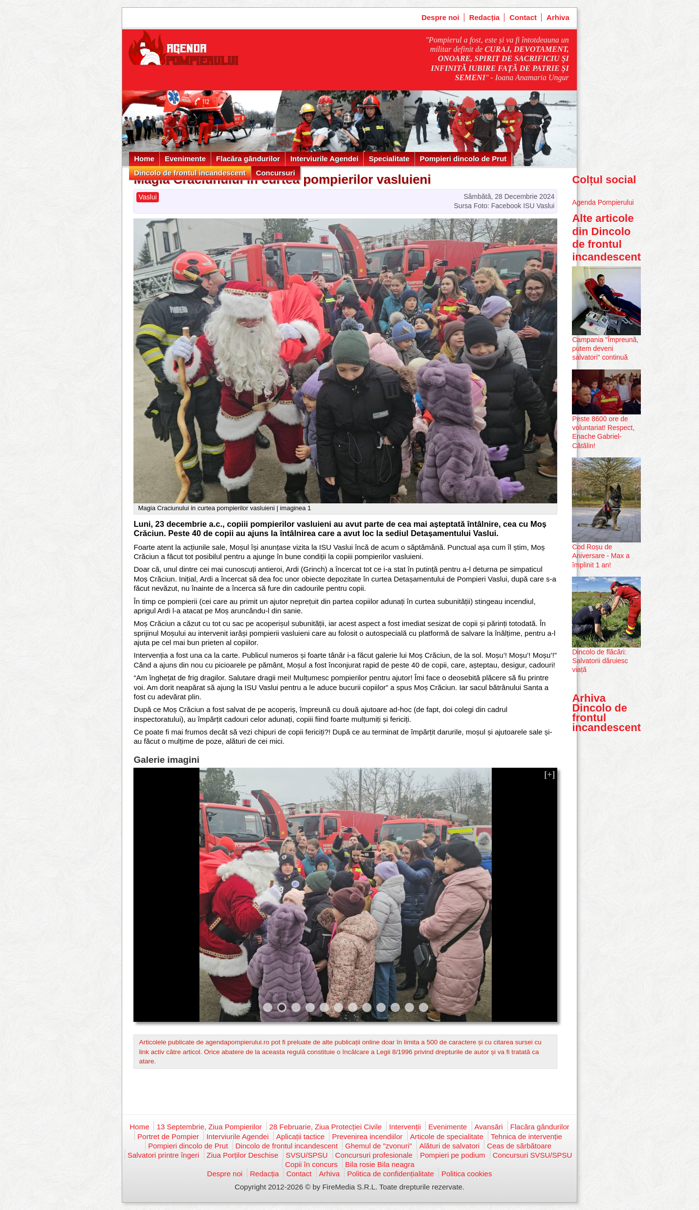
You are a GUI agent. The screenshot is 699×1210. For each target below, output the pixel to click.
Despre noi (440, 17)
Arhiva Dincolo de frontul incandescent (606, 713)
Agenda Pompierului (602, 202)
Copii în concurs (311, 1164)
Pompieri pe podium (452, 1155)
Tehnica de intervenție (526, 1136)
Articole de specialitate (446, 1136)
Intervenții (405, 1127)
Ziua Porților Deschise (243, 1155)
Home (144, 158)
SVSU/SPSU (307, 1155)
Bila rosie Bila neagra (380, 1164)
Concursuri (275, 173)
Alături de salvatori (449, 1146)
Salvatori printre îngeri (163, 1155)
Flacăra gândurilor (248, 158)
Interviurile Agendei (324, 158)
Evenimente (185, 158)
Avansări (489, 1127)
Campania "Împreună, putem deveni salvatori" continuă (605, 348)
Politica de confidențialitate (390, 1173)
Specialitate (389, 158)
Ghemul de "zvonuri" (378, 1146)
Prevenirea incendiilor (367, 1136)
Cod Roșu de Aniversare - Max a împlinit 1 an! (600, 555)
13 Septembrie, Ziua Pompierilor (209, 1127)
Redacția (484, 17)
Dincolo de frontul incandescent (189, 173)
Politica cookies (466, 1173)
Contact (523, 17)
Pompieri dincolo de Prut (463, 158)
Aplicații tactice (300, 1136)
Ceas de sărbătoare (519, 1146)
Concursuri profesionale (374, 1155)
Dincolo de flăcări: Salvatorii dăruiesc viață (600, 660)
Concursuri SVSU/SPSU (532, 1155)
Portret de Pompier (168, 1136)
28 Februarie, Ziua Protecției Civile (325, 1127)
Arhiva (557, 17)
